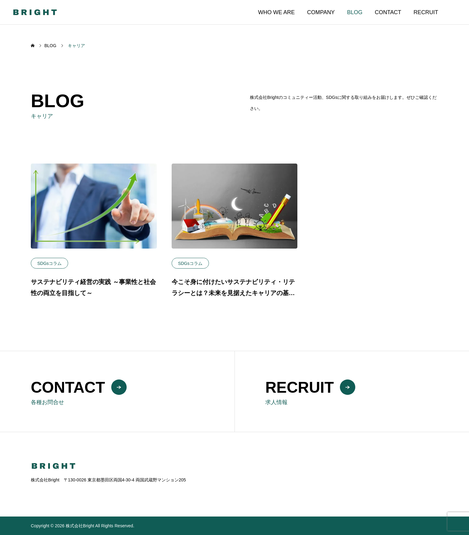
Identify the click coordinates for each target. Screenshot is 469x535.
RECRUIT (426, 12)
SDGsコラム (49, 263)
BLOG (354, 12)
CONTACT (388, 12)
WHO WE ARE (276, 12)
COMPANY (321, 12)
